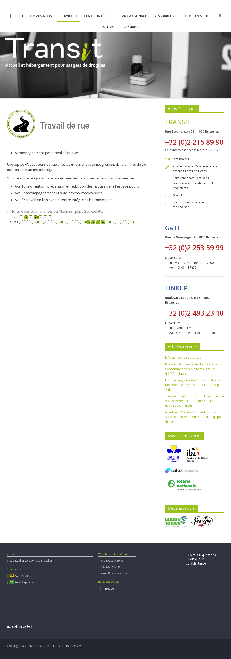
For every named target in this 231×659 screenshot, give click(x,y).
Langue (130, 26)
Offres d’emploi (196, 16)
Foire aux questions (201, 555)
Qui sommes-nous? (37, 16)
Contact (108, 26)
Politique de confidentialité (196, 561)
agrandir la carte (19, 626)
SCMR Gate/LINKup (132, 16)
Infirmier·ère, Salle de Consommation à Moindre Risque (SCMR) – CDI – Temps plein (193, 384)
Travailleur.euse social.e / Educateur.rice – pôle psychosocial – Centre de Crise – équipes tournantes (194, 400)
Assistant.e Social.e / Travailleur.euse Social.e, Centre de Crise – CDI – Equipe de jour (193, 416)
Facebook (109, 589)
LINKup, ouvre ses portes (183, 357)
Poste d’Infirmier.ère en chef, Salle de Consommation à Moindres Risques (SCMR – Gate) (191, 369)
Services (67, 16)
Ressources (164, 16)
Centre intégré (97, 16)
